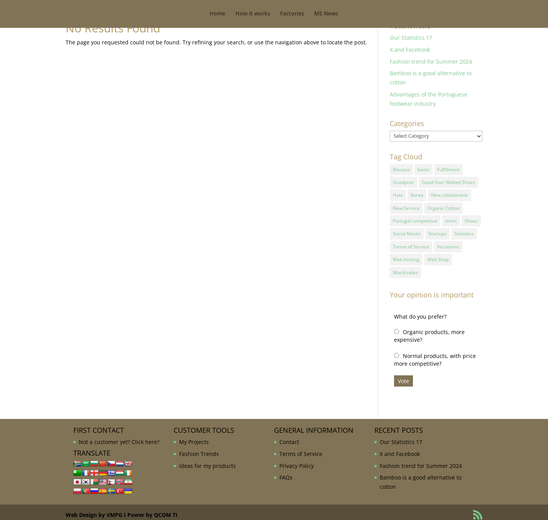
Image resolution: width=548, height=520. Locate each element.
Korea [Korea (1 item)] (417, 193)
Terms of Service (300, 448)
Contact (289, 436)
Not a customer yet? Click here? (119, 436)
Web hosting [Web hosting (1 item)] (406, 255)
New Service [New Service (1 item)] (406, 206)
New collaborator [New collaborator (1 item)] (449, 193)
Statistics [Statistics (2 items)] (464, 230)
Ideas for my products (207, 460)
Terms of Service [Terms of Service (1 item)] (411, 242)
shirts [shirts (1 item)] (451, 218)
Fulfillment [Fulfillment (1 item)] (448, 169)
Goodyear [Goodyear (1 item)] (403, 181)
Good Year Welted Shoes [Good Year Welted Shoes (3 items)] (448, 181)
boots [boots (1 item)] (424, 169)
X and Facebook (410, 49)
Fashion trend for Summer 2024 (431, 61)
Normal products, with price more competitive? (435, 354)
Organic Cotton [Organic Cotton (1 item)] (443, 206)
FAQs (286, 472)
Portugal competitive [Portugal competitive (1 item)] (415, 218)
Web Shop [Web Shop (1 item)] (438, 255)
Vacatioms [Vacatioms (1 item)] (448, 242)
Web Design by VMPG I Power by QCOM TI (122, 509)
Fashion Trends (199, 448)
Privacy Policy (296, 460)
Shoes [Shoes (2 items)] (471, 218)
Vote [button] (403, 375)
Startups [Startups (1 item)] (437, 230)
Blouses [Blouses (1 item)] (401, 169)
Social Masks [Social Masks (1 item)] (407, 230)
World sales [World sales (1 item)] (405, 267)
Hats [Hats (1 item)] (398, 193)
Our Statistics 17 (411, 37)
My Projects (194, 436)
